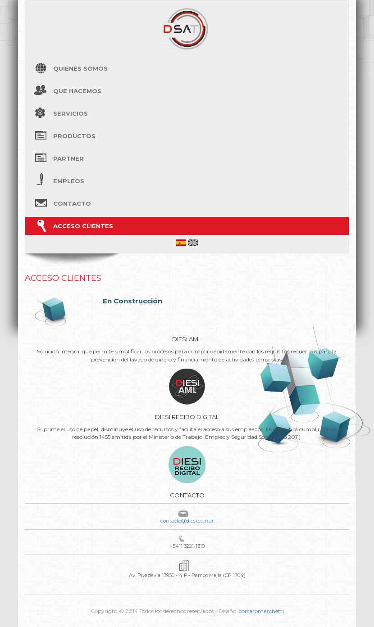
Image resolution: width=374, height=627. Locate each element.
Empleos (68, 181)
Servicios (70, 113)
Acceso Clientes (83, 226)
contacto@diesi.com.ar (187, 521)
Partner (68, 158)
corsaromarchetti (261, 611)
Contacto (72, 203)
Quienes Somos (80, 68)
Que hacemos (77, 91)
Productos (74, 136)
